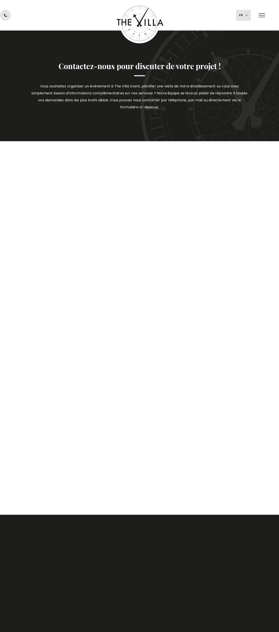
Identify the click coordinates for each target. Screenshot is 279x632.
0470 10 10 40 (40, 15)
